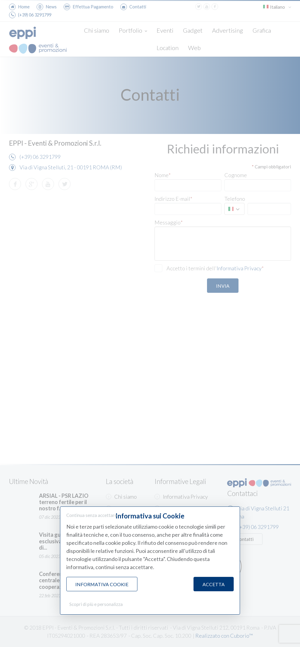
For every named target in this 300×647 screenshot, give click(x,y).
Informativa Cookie (101, 584)
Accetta (213, 584)
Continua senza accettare (91, 515)
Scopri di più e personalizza (96, 604)
